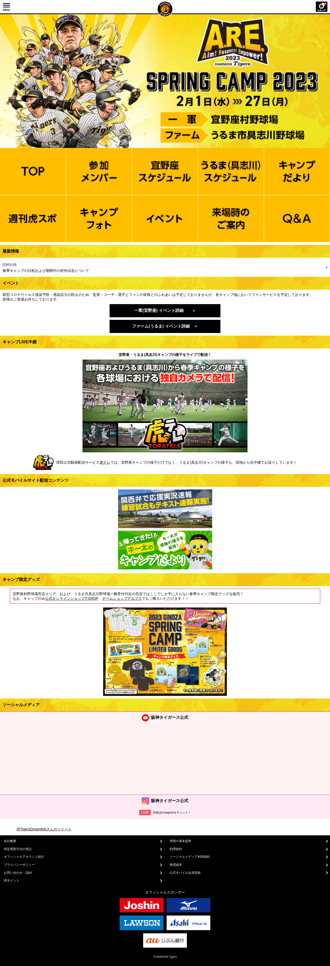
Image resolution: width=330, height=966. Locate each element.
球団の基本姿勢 (180, 841)
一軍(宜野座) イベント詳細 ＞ (165, 310)
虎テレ (105, 462)
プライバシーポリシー (19, 865)
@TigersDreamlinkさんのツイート (44, 829)
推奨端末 (176, 865)
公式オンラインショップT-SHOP (71, 598)
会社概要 (10, 841)
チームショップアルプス (122, 598)
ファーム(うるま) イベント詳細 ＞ (165, 326)
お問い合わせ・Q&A (18, 873)
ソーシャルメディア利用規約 (190, 857)
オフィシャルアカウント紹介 (24, 857)
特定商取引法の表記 (18, 849)
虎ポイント (11, 880)
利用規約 (176, 849)
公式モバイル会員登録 (185, 873)
